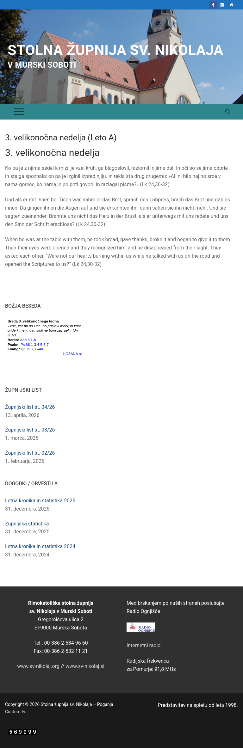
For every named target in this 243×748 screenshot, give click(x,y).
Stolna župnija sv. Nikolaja (115, 50)
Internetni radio (143, 645)
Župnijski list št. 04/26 (30, 407)
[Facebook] (213, 4)
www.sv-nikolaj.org (38, 666)
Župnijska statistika (27, 524)
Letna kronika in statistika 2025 (40, 501)
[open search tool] (227, 112)
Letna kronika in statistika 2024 (40, 546)
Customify (15, 711)
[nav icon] (19, 112)
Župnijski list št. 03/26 (30, 430)
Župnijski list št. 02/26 (30, 453)
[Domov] (231, 4)
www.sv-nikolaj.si (84, 666)
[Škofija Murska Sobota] (222, 4)
